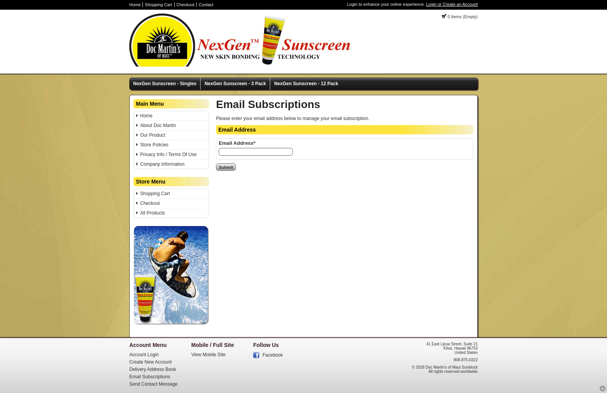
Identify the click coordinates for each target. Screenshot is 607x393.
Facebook (272, 355)
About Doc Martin (158, 125)
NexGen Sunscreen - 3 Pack (235, 83)
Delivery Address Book (152, 369)
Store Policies (154, 145)
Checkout (185, 4)
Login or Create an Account (452, 4)
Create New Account (150, 362)
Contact (206, 4)
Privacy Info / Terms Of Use (168, 154)
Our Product (152, 135)
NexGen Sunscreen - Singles (164, 83)
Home (135, 4)
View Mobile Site (208, 354)
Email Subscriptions (149, 376)
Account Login (144, 354)
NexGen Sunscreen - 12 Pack (306, 83)
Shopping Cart (158, 4)
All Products (152, 213)
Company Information (162, 164)
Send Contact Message (153, 384)
